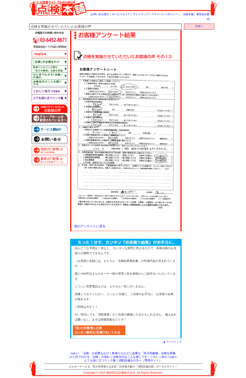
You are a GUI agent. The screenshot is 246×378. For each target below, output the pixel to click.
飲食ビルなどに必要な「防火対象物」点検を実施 (143, 353)
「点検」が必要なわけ (94, 353)
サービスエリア (121, 14)
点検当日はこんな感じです (130, 357)
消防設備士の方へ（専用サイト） (140, 360)
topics (74, 353)
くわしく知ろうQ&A (163, 357)
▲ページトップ (172, 341)
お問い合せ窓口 (100, 14)
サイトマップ (141, 14)
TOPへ (199, 26)
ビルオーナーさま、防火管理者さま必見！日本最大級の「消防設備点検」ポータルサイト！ (123, 366)
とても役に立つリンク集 (100, 360)
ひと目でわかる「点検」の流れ (89, 357)
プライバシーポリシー (164, 14)
